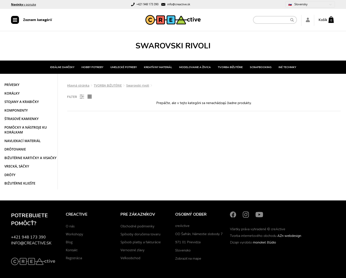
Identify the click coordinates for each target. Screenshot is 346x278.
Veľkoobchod (130, 258)
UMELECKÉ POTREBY (123, 67)
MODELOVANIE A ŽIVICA (195, 67)
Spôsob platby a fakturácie (140, 242)
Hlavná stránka (78, 85)
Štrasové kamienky (21, 118)
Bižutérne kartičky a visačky (30, 158)
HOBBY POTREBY (92, 67)
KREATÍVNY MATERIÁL (158, 67)
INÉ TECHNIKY (287, 67)
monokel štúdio (264, 242)
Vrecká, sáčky (16, 166)
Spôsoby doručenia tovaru (140, 234)
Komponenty (16, 110)
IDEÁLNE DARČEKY (62, 67)
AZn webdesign (289, 236)
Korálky (12, 93)
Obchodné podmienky (137, 226)
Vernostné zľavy (132, 250)
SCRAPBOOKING (260, 67)
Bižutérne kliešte (19, 183)
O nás (70, 226)
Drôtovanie (15, 149)
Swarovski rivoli (137, 85)
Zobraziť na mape (188, 258)
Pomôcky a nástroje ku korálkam (25, 130)
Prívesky (11, 84)
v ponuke (23, 4)
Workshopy (74, 234)
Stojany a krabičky (21, 101)
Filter (76, 96)
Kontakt (71, 250)
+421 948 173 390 (147, 4)
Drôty (9, 175)
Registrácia (74, 258)
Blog (69, 242)
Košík (323, 19)
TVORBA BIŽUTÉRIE (230, 67)
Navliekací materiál (22, 141)
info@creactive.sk (178, 4)
